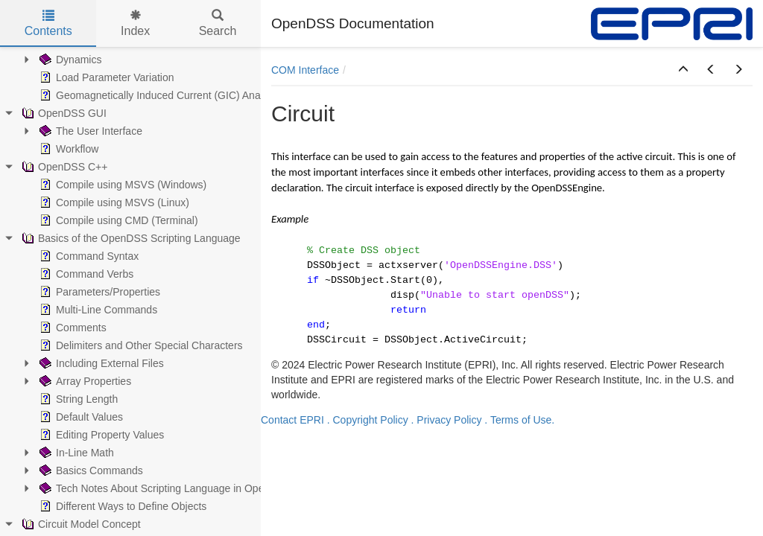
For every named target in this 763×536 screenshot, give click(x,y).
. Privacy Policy (446, 420)
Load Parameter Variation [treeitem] (105, 77)
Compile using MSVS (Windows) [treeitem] (121, 185)
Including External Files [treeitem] (100, 363)
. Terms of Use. (519, 420)
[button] (683, 70)
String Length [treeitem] (77, 399)
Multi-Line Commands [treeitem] (97, 310)
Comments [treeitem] (72, 327)
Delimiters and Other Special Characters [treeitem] (140, 345)
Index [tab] (135, 23)
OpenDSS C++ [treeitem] (63, 167)
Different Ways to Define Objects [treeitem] (121, 506)
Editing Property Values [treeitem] (100, 435)
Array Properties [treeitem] (84, 381)
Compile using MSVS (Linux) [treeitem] (113, 202)
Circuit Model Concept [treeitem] (80, 524)
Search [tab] (218, 23)
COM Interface (305, 70)
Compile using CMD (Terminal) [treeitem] (117, 220)
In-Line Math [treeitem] (75, 453)
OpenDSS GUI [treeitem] (63, 113)
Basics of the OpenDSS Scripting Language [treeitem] (130, 238)
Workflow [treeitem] (67, 149)
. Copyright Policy (367, 420)
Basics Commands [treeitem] (90, 470)
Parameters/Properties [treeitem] (98, 292)
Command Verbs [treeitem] (85, 274)
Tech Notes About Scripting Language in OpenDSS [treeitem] (164, 488)
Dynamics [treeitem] (69, 59)
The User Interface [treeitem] (89, 131)
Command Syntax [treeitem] (88, 256)
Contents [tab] (48, 23)
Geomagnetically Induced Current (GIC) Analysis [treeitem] (159, 95)
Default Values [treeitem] (80, 417)
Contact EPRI (292, 420)
